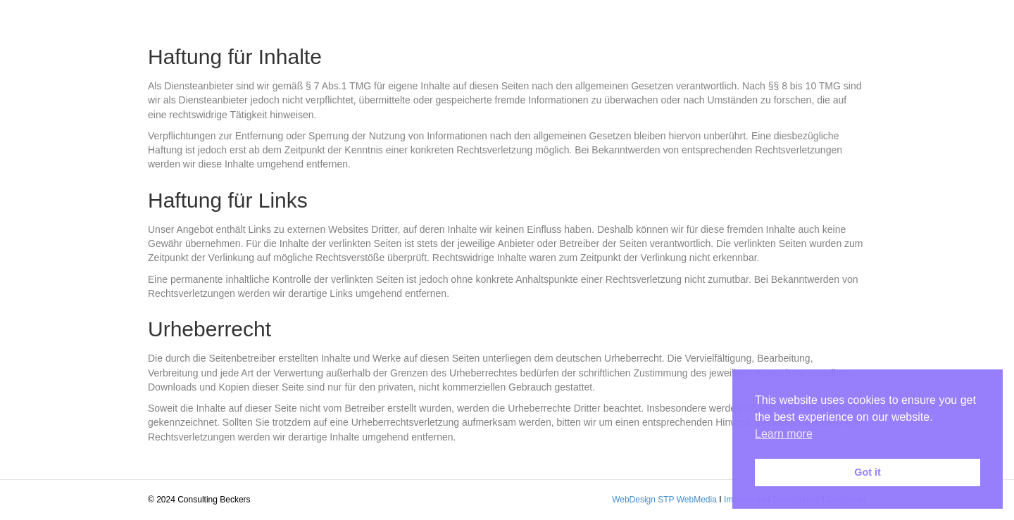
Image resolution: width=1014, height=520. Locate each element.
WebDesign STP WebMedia (664, 500)
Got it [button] (867, 472)
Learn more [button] (784, 434)
